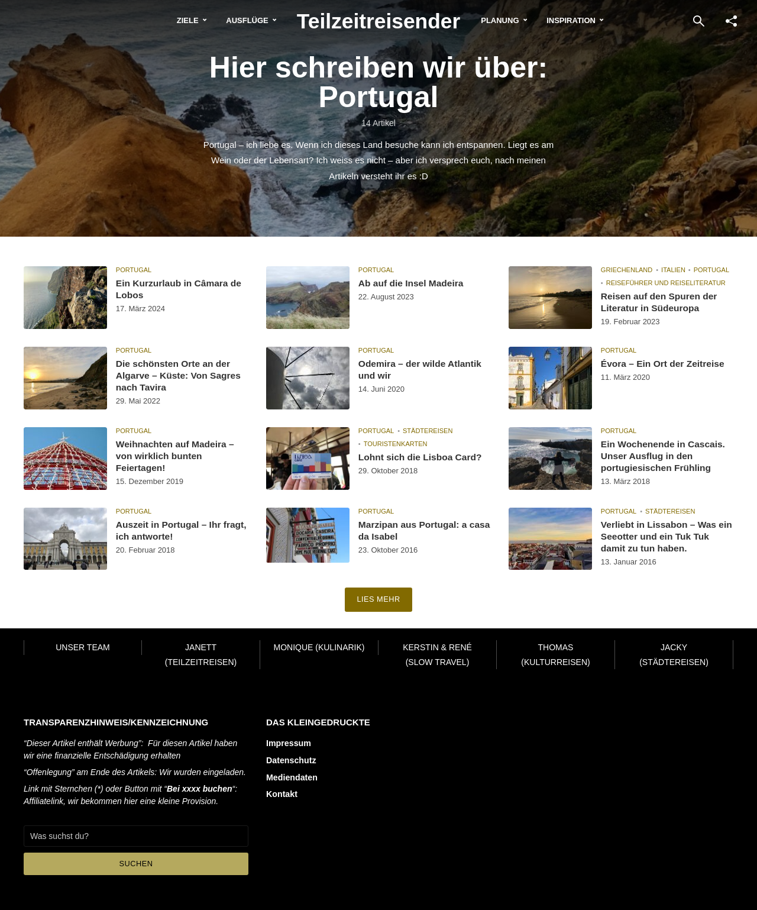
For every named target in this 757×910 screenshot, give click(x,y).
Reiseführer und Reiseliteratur (666, 282)
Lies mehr (379, 600)
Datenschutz (290, 759)
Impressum (288, 743)
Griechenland (626, 269)
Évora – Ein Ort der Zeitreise (664, 364)
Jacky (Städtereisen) (674, 655)
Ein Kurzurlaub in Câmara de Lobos (180, 289)
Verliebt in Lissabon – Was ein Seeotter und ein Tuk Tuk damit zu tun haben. (665, 536)
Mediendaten (291, 776)
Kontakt (281, 793)
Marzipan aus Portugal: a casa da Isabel (414, 530)
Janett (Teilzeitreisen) (201, 655)
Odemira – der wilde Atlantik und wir (422, 370)
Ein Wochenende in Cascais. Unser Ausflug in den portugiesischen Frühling (665, 456)
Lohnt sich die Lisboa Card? (422, 457)
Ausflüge (236, 20)
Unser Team (83, 647)
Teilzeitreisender (378, 20)
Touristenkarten (396, 443)
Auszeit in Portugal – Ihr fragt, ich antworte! (170, 530)
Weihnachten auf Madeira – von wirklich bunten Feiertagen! (177, 456)
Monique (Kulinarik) (318, 647)
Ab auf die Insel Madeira (412, 283)
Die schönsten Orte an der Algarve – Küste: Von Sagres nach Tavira (180, 376)
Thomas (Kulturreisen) (555, 655)
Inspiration (581, 20)
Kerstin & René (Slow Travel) (437, 655)
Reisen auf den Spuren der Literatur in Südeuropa (661, 302)
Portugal (133, 269)
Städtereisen (427, 430)
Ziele (177, 20)
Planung (510, 20)
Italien (673, 269)
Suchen (136, 863)
